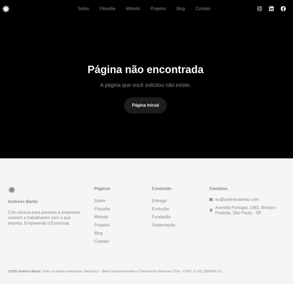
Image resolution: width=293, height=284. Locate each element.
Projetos (158, 8)
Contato (203, 8)
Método (133, 8)
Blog (181, 8)
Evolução (160, 209)
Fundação (161, 217)
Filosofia (107, 8)
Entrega (159, 200)
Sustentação (163, 225)
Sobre (83, 8)
